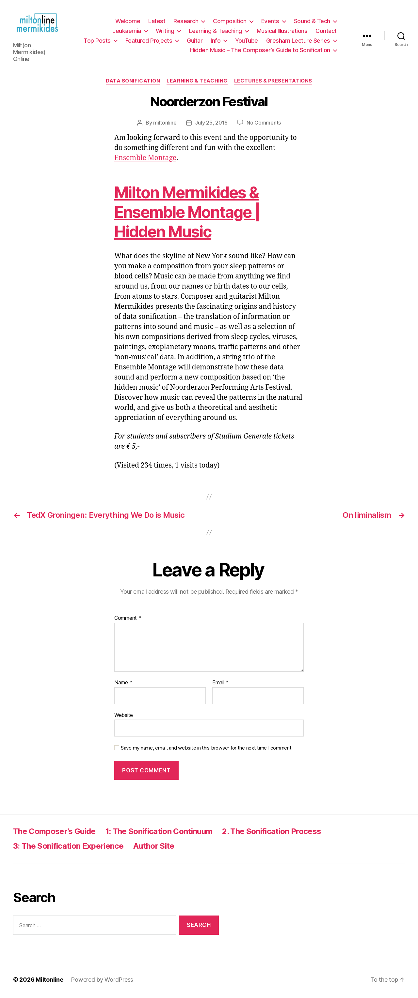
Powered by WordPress (102, 979)
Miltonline (49, 979)
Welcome (127, 21)
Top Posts (97, 40)
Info (215, 40)
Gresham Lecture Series (298, 40)
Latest (156, 21)
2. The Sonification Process (271, 831)
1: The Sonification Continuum (159, 831)
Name (123, 683)
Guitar (194, 40)
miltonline (164, 122)
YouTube (246, 40)
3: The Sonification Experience (68, 846)
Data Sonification (133, 81)
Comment (127, 618)
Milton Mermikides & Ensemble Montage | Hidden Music (187, 212)
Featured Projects (148, 40)
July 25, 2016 (211, 122)
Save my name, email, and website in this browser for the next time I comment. (207, 748)
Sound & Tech (312, 21)
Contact (326, 30)
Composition (230, 21)
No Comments (264, 122)
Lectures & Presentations (273, 81)
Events (270, 21)
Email (220, 683)
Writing (165, 30)
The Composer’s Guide (54, 831)
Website (123, 715)
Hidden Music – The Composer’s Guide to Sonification (260, 50)
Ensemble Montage (145, 158)
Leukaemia (126, 30)
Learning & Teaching (215, 30)
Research (185, 21)
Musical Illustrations (282, 30)
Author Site (153, 846)
